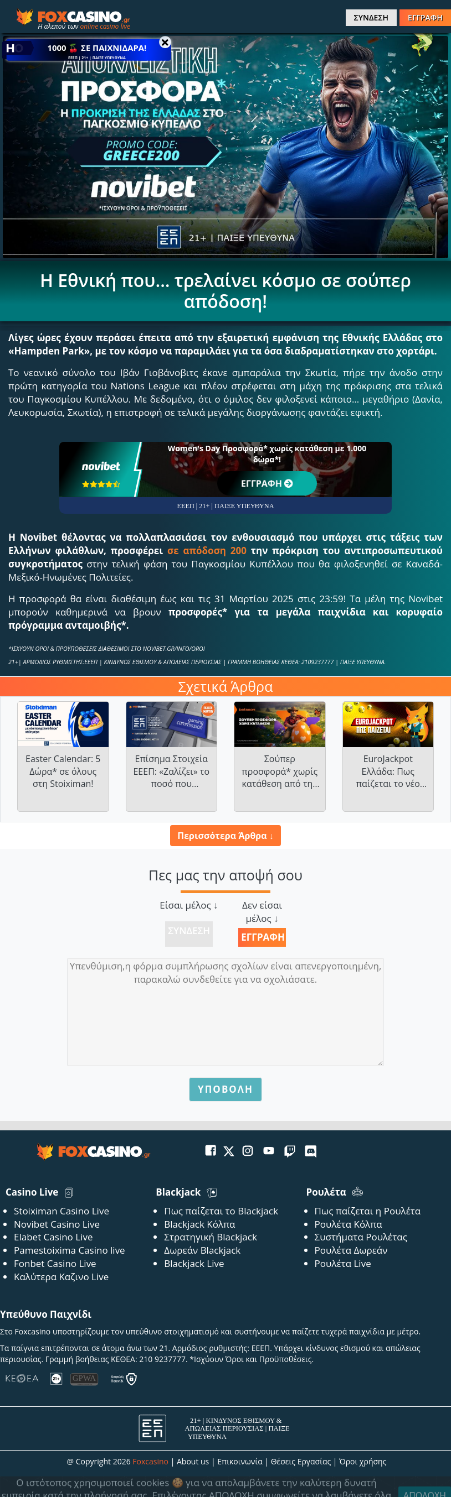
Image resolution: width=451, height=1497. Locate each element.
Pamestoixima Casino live (69, 1250)
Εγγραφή (263, 937)
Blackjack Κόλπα (199, 1224)
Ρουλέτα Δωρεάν (351, 1250)
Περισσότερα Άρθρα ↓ (225, 836)
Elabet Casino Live (53, 1236)
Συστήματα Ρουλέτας (361, 1236)
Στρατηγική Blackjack (210, 1236)
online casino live (105, 26)
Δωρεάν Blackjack (202, 1250)
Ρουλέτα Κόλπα (348, 1224)
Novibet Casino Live (57, 1224)
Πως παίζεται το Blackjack (221, 1210)
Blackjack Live (194, 1263)
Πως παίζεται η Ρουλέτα (368, 1210)
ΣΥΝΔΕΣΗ (371, 17)
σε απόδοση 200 (207, 550)
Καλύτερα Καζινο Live (61, 1276)
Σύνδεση (189, 930)
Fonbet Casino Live (55, 1263)
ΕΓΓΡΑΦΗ (425, 17)
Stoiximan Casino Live (61, 1210)
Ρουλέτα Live (343, 1263)
